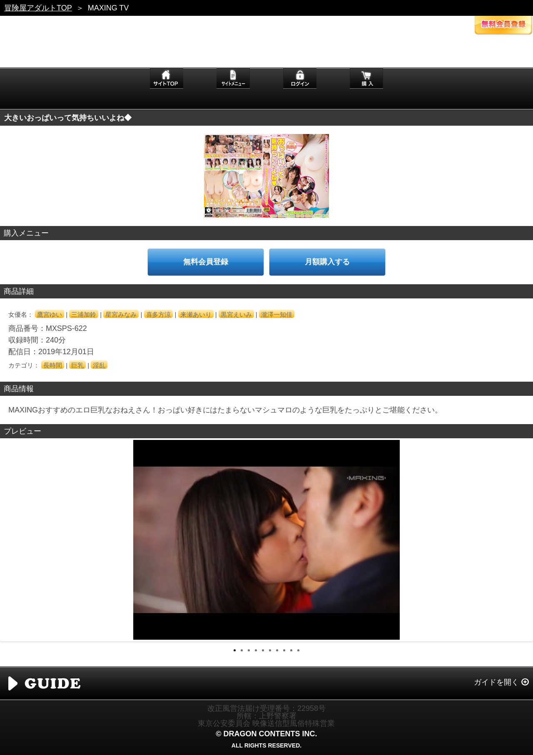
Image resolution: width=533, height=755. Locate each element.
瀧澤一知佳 (276, 314)
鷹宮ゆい (49, 314)
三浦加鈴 (83, 314)
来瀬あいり (196, 314)
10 (298, 650)
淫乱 (99, 365)
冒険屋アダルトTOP (38, 8)
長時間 (52, 365)
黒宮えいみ (236, 314)
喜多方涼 (158, 314)
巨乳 (77, 365)
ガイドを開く (496, 682)
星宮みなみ (121, 314)
